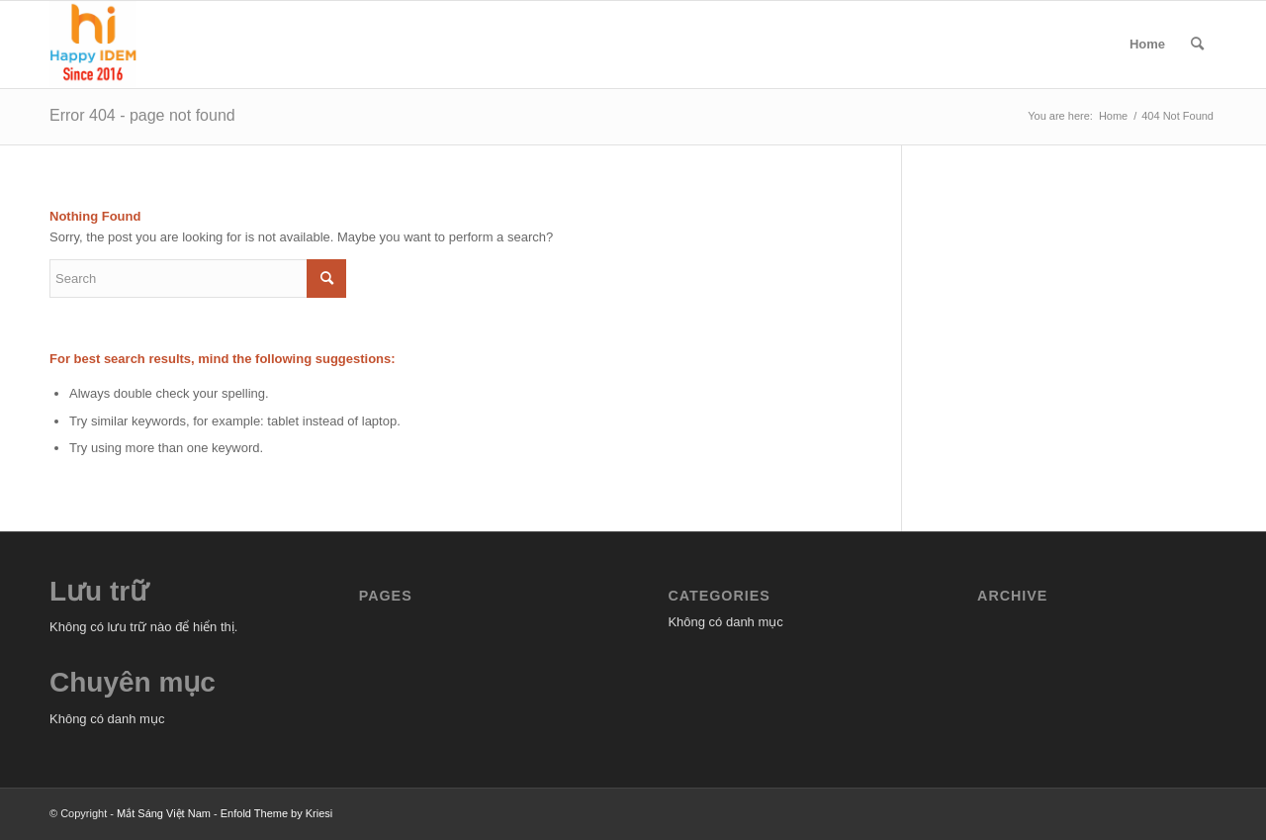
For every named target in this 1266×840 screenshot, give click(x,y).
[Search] (1197, 44)
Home (1147, 44)
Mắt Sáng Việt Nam (164, 813)
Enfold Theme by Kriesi (277, 813)
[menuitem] (1197, 44)
